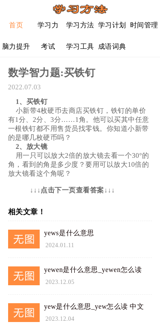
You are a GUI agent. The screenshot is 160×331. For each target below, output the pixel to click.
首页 (16, 25)
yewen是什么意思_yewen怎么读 (93, 269)
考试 (48, 46)
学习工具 (80, 46)
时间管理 (144, 25)
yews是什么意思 (69, 232)
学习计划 (112, 25)
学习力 (48, 25)
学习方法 (80, 25)
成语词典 (112, 46)
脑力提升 (16, 46)
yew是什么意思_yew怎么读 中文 (94, 306)
